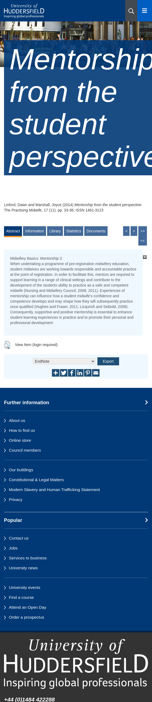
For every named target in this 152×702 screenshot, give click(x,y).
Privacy (15, 499)
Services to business (28, 558)
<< (142, 241)
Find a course (21, 597)
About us (17, 420)
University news (23, 568)
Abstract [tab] (13, 231)
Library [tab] (55, 231)
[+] (145, 257)
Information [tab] (34, 231)
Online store (20, 440)
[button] (131, 10)
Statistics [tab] (73, 231)
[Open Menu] (144, 10)
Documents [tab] (95, 231)
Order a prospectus (26, 617)
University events (24, 587)
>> (142, 231)
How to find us (22, 430)
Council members (25, 450)
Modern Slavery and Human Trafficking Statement (54, 489)
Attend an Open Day (27, 607)
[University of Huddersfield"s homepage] (76, 664)
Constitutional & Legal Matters (36, 479)
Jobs (13, 548)
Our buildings (21, 469)
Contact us (19, 538)
